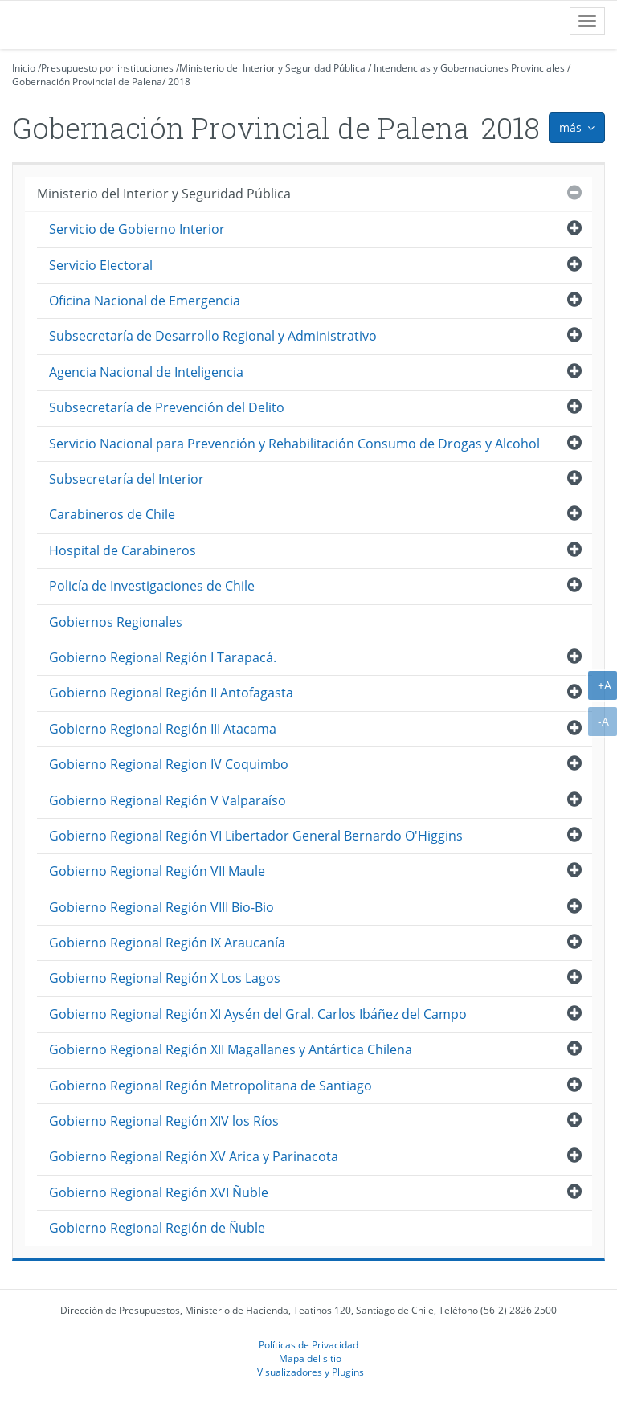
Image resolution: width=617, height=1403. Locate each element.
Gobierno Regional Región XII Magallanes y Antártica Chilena (230, 1049)
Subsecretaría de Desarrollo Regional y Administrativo (213, 336)
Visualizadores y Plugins (310, 1371)
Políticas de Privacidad (308, 1344)
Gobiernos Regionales (115, 622)
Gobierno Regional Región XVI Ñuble (158, 1192)
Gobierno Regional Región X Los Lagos (164, 978)
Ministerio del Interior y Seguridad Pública (272, 68)
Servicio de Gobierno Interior (137, 229)
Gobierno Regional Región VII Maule (157, 871)
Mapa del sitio (310, 1358)
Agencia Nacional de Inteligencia (146, 372)
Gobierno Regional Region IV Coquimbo (168, 764)
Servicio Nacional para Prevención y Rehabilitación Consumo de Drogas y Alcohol (294, 443)
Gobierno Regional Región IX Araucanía (167, 942)
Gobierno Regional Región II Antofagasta (171, 693)
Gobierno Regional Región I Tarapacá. (162, 657)
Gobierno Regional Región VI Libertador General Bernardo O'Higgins (256, 836)
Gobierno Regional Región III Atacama (162, 729)
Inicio (23, 68)
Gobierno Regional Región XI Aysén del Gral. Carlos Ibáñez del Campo (258, 1014)
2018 (179, 81)
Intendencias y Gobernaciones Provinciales (469, 68)
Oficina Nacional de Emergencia (144, 300)
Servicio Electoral (101, 265)
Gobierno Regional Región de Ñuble (157, 1228)
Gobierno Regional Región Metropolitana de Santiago (210, 1085)
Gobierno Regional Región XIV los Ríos (164, 1121)
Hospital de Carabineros (122, 550)
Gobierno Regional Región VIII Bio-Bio (161, 907)
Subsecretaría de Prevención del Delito (166, 407)
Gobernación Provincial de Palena (87, 81)
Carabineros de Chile (112, 514)
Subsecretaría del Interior (126, 479)
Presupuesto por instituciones (107, 68)
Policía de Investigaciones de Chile (152, 586)
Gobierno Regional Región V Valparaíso (167, 800)
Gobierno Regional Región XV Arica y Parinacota (193, 1156)
